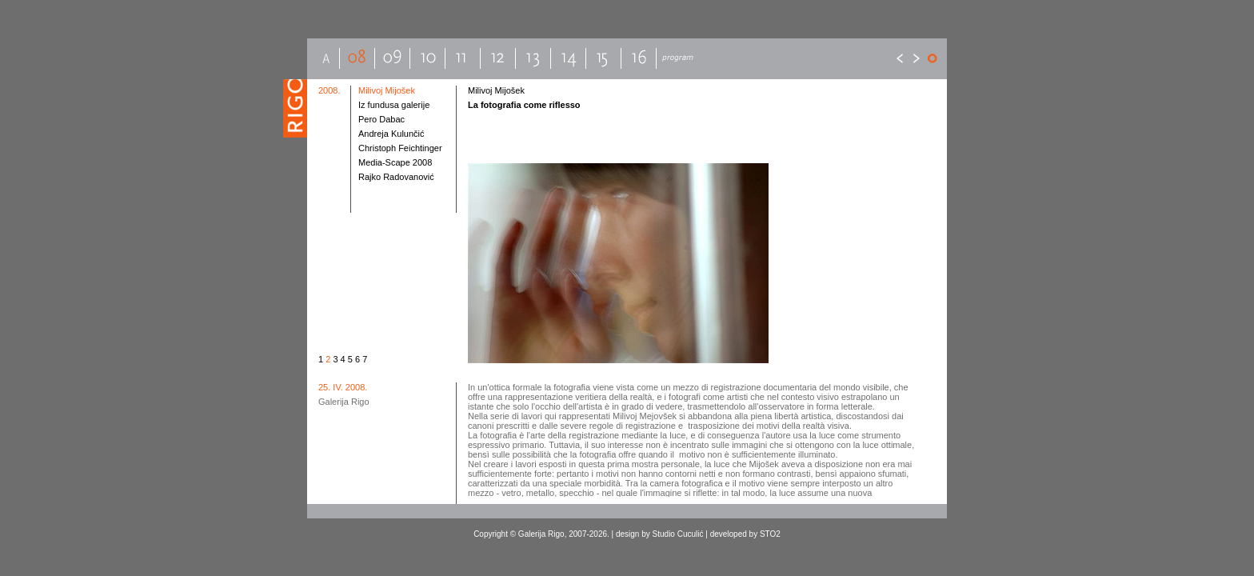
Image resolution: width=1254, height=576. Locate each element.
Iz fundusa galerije (393, 105)
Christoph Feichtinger (400, 148)
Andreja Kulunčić (391, 133)
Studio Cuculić (678, 534)
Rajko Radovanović (396, 177)
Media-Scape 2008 (395, 162)
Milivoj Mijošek (386, 90)
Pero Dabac (381, 119)
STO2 (770, 534)
